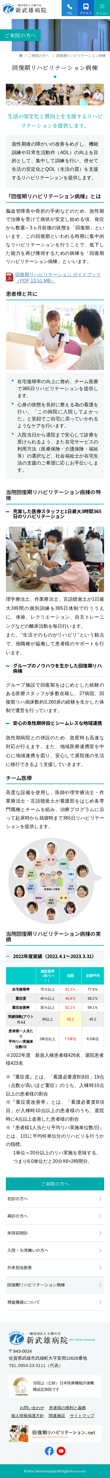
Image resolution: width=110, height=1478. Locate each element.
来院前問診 (17, 1233)
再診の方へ (17, 1216)
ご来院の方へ (39, 56)
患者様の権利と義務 (67, 1407)
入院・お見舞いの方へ (27, 1250)
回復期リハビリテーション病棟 (36, 1285)
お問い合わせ (32, 1407)
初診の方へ (17, 1198)
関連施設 (57, 1415)
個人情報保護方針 (27, 1415)
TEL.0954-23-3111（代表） (36, 1365)
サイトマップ (82, 1415)
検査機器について (23, 1302)
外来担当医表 (19, 1267)
